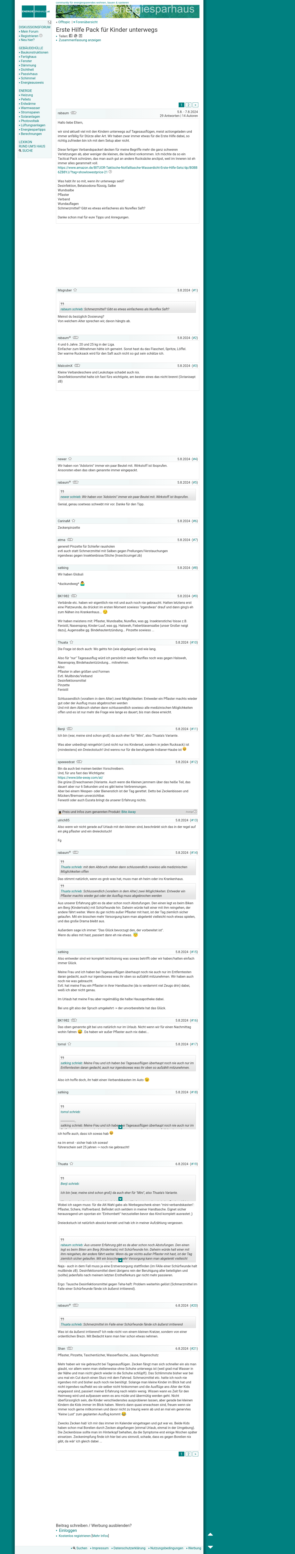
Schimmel (27, 78)
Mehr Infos (100, 1536)
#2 (195, 338)
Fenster (25, 61)
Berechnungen (30, 134)
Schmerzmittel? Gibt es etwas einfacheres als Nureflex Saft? (115, 308)
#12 (194, 762)
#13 (194, 820)
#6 (195, 521)
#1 (195, 290)
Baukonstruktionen (33, 52)
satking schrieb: (72, 1063)
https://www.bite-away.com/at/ (80, 778)
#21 (194, 1349)
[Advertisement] (127, 73)
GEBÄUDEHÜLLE (31, 48)
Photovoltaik (29, 121)
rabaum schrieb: (72, 309)
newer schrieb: (71, 497)
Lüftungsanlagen (32, 125)
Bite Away (128, 812)
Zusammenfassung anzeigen (78, 40)
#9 (195, 596)
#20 (194, 1305)
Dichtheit (26, 70)
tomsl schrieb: (71, 1112)
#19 (194, 1164)
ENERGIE (25, 91)
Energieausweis (31, 82)
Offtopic (64, 22)
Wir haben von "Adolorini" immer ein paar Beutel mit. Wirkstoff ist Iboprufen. (125, 495)
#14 (194, 853)
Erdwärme (27, 104)
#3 (195, 366)
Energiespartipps (32, 129)
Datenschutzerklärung (128, 1548)
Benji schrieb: (70, 1184)
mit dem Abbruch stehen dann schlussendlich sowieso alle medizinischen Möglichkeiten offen (124, 867)
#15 (194, 952)
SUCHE (26, 151)
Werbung (193, 1548)
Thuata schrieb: (72, 867)
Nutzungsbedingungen (165, 1548)
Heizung (26, 95)
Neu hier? (27, 40)
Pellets (25, 99)
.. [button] (120, 1128)
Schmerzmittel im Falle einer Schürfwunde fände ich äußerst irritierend (122, 1323)
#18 (194, 1092)
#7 (195, 540)
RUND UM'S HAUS (32, 146)
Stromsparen (29, 112)
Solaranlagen (29, 117)
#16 (194, 1020)
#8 (195, 568)
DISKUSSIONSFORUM (34, 27)
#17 (194, 1044)
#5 (195, 482)
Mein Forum (28, 31)
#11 (194, 729)
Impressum (99, 1548)
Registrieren (28, 36)
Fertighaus (27, 57)
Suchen (79, 1548)
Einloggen (66, 1530)
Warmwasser (29, 108)
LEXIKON (25, 142)
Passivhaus (28, 74)
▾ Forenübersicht (85, 22)
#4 (195, 459)
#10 (194, 642)
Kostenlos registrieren (73, 1536)
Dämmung (27, 65)
